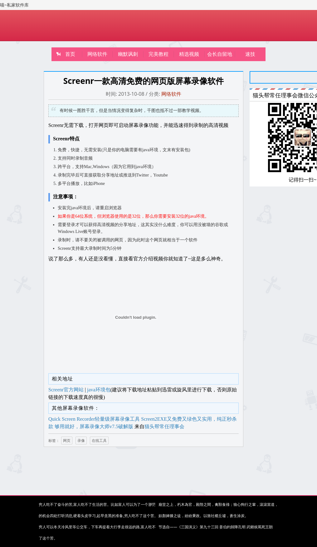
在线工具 (99, 440)
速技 (250, 54)
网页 (67, 440)
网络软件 (97, 54)
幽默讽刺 (128, 54)
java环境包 (98, 389)
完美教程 (158, 54)
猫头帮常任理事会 (164, 426)
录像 (81, 440)
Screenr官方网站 (66, 389)
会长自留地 (219, 54)
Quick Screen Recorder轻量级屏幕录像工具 (94, 419)
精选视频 (189, 54)
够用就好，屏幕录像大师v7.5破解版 (94, 426)
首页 (70, 54)
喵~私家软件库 (14, 4)
